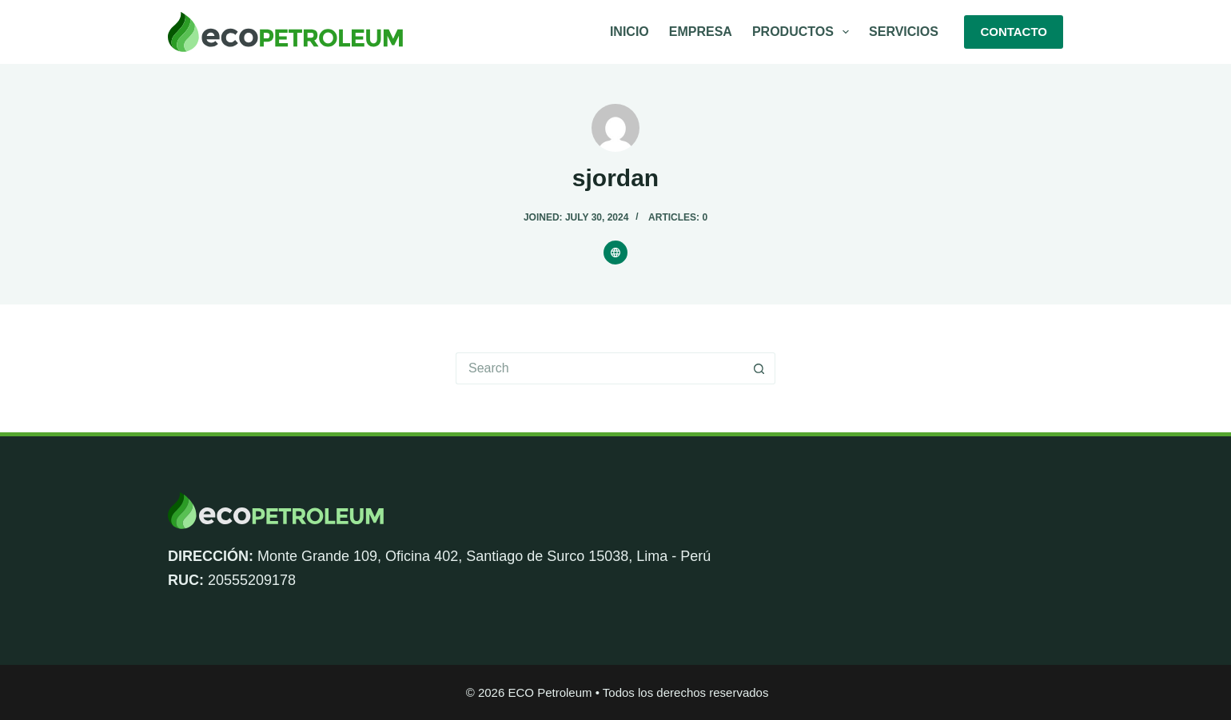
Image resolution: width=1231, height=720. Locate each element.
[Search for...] (599, 368)
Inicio (629, 31)
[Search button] (759, 368)
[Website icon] (615, 253)
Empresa (700, 31)
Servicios (903, 31)
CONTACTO (1013, 31)
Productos (803, 32)
